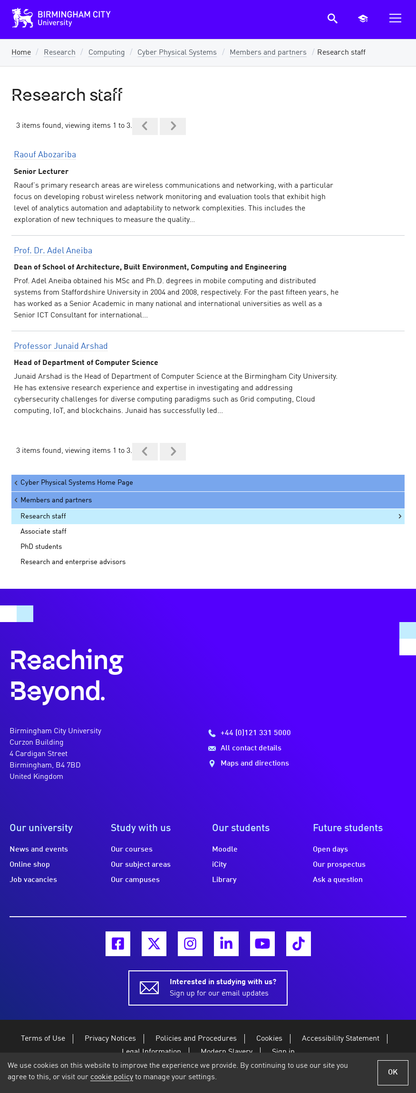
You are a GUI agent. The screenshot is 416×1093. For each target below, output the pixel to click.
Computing (106, 53)
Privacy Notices (110, 1039)
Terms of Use (43, 1039)
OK (393, 1072)
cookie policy (111, 1077)
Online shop (30, 865)
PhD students (41, 547)
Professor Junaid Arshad (61, 346)
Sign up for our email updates (223, 987)
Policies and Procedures (196, 1039)
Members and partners (268, 53)
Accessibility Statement (340, 1039)
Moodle (225, 849)
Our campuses (135, 880)
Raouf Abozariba (45, 155)
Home (21, 53)
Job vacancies (33, 880)
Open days (330, 849)
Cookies (269, 1039)
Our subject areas (141, 865)
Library (224, 880)
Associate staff (43, 532)
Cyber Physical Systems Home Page (73, 483)
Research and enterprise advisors (73, 562)
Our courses (132, 849)
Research (60, 53)
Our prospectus (339, 865)
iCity (219, 865)
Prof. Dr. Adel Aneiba (53, 251)
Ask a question (338, 880)
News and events (39, 849)
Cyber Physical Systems (177, 53)
